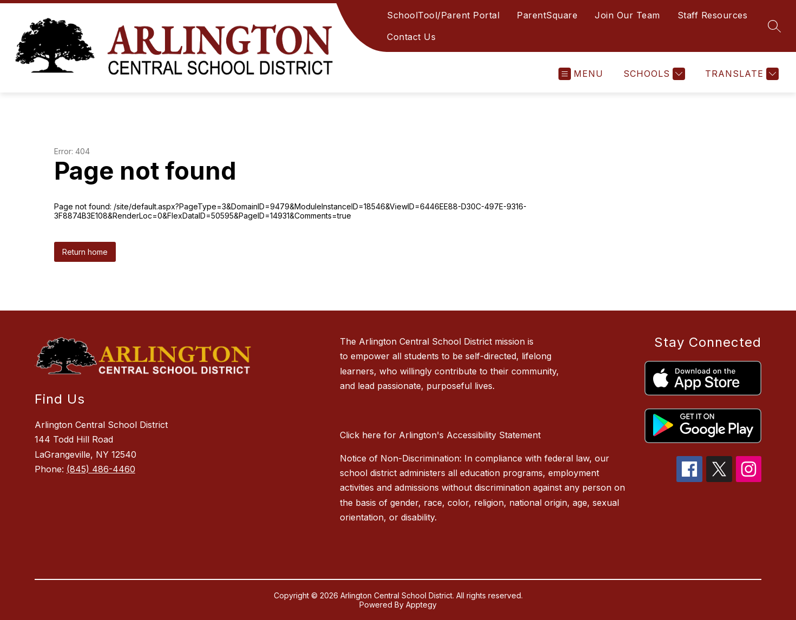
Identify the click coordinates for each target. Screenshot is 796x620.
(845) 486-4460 (101, 469)
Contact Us (411, 36)
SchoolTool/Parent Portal (443, 15)
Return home (85, 251)
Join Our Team (627, 15)
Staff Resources (712, 15)
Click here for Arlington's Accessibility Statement (440, 435)
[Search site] (774, 25)
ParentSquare (547, 15)
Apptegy (421, 604)
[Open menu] (580, 74)
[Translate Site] (740, 74)
